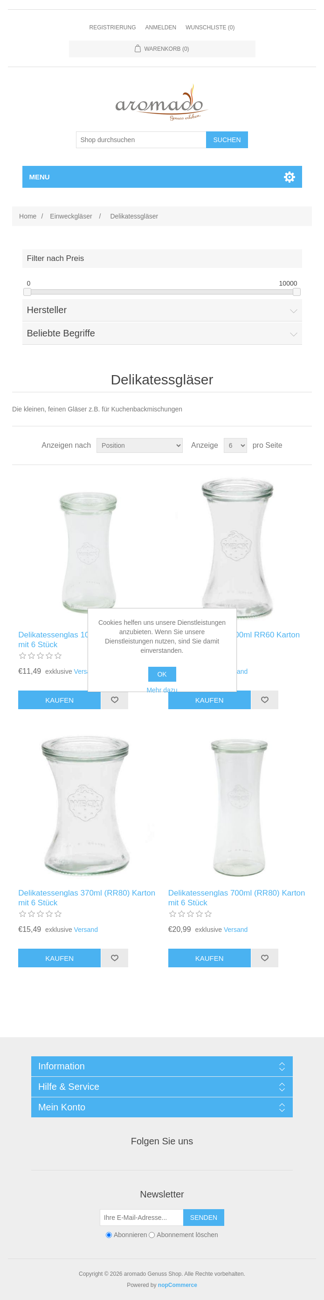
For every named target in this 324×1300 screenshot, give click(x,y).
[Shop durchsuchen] (141, 139)
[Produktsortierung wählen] (140, 445)
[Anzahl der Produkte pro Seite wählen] (235, 445)
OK (161, 674)
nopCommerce (177, 1285)
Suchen (227, 140)
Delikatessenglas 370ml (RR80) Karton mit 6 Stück (86, 898)
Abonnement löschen (187, 1234)
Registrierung (112, 27)
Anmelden (160, 27)
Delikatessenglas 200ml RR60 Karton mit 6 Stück (234, 639)
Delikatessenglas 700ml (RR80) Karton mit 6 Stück (236, 898)
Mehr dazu (161, 690)
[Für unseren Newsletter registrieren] (142, 1217)
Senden (203, 1217)
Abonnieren (130, 1234)
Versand (86, 671)
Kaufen (59, 700)
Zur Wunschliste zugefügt (114, 700)
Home (27, 216)
